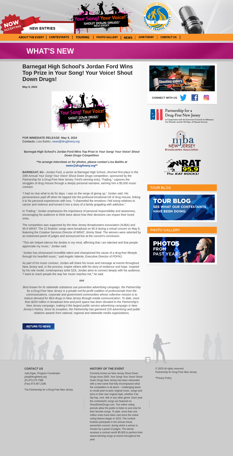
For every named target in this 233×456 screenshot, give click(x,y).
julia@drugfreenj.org (36, 376)
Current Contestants (59, 37)
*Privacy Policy (163, 378)
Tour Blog (82, 37)
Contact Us (168, 37)
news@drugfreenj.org (66, 141)
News (128, 37)
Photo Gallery (107, 37)
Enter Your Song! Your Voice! (146, 37)
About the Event (31, 37)
